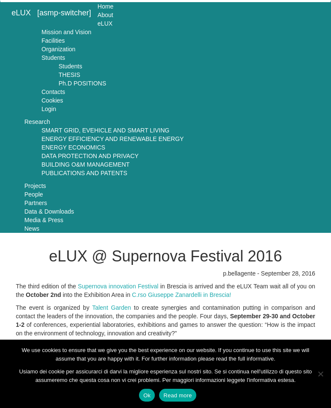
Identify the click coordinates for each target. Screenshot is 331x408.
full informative (256, 358)
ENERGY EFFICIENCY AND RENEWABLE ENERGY (112, 138)
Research (37, 121)
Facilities (53, 40)
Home (105, 6)
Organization (58, 49)
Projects (35, 185)
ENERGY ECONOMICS (73, 147)
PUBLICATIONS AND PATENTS (84, 173)
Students (53, 57)
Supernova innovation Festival (118, 286)
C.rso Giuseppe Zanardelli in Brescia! (181, 294)
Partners (35, 203)
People (33, 194)
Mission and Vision (66, 32)
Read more (177, 395)
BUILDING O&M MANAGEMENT (85, 164)
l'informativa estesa (270, 380)
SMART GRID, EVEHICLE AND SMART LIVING (105, 130)
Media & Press (43, 220)
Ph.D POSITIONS (82, 83)
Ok (147, 395)
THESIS (69, 74)
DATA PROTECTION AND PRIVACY (90, 156)
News (31, 228)
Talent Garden (111, 307)
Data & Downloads (49, 211)
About (105, 15)
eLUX (21, 13)
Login (48, 109)
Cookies (52, 100)
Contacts (53, 91)
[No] (320, 374)
